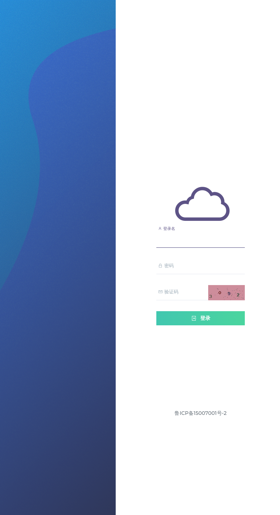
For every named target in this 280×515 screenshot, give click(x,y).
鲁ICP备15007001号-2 (200, 413)
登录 (200, 318)
